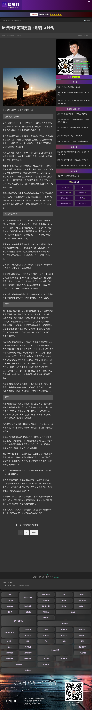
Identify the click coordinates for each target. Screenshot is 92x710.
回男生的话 (65, 198)
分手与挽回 (46, 594)
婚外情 (10, 612)
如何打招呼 (64, 623)
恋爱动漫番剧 (46, 606)
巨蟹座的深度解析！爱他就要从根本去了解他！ (73, 160)
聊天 (28, 641)
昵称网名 (10, 606)
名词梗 (64, 600)
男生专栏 (46, 664)
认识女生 (10, 641)
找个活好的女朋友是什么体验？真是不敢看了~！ (73, 165)
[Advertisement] (28, 52)
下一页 (34, 532)
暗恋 (83, 198)
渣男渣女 (46, 612)
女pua (10, 647)
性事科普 (46, 600)
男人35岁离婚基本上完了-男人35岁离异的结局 (72, 141)
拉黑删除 (83, 203)
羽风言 (19, 20)
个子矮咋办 (28, 612)
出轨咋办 (64, 658)
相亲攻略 (82, 606)
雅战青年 (28, 670)
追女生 (82, 192)
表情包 (82, 594)
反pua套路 (55, 650)
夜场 (64, 641)
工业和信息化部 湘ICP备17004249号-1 (33, 701)
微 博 (71, 705)
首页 (9, 20)
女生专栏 (19, 664)
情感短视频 (28, 606)
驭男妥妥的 (82, 653)
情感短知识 (82, 600)
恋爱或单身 (64, 606)
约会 (46, 641)
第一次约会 (18, 621)
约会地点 (28, 629)
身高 (9, 594)
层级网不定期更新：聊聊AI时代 (68, 176)
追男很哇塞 (9, 658)
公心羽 (14, 20)
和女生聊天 (46, 629)
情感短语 (10, 600)
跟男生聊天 (27, 598)
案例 (82, 641)
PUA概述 (28, 647)
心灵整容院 (28, 658)
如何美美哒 (46, 658)
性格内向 (82, 629)
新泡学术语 (9, 632)
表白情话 (28, 635)
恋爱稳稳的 (28, 653)
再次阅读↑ (56, 577)
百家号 (76, 705)
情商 (83, 187)
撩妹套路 (64, 629)
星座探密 (46, 635)
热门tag (71, 182)
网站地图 (87, 20)
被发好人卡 (46, 618)
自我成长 (64, 635)
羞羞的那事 (9, 653)
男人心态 (82, 635)
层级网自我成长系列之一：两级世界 (69, 136)
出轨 (64, 594)
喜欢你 (65, 187)
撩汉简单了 (82, 647)
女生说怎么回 (65, 192)
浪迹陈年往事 (65, 203)
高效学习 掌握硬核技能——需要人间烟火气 (72, 114)
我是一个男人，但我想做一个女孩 (68, 87)
